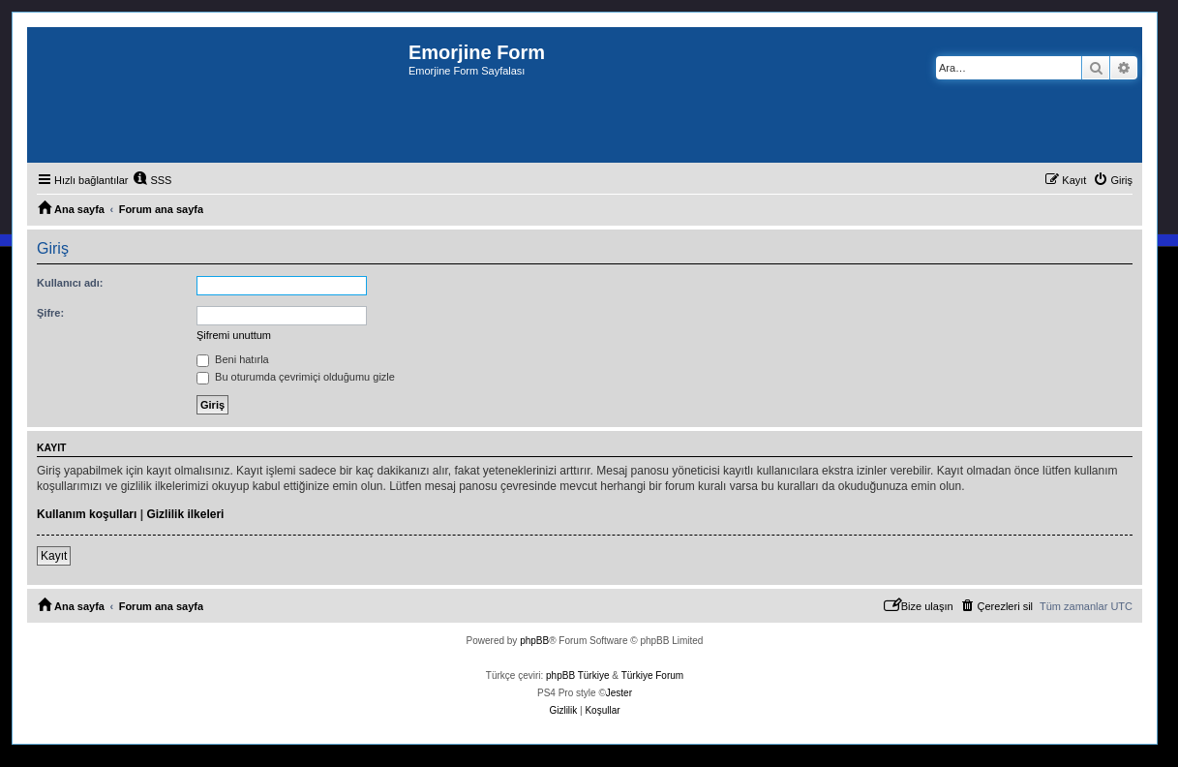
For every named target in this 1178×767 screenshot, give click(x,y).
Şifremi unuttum (233, 335)
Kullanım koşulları (86, 514)
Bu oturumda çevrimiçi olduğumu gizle (295, 377)
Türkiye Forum (652, 675)
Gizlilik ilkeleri (185, 514)
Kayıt (54, 556)
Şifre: (50, 313)
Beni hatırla (232, 359)
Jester (619, 693)
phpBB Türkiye (577, 675)
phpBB (534, 640)
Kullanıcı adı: (70, 283)
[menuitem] (152, 180)
